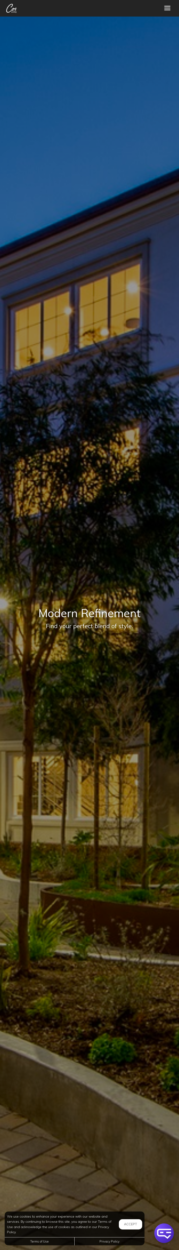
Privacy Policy (110, 1241)
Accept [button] (130, 1224)
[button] (164, 1233)
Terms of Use (39, 1241)
